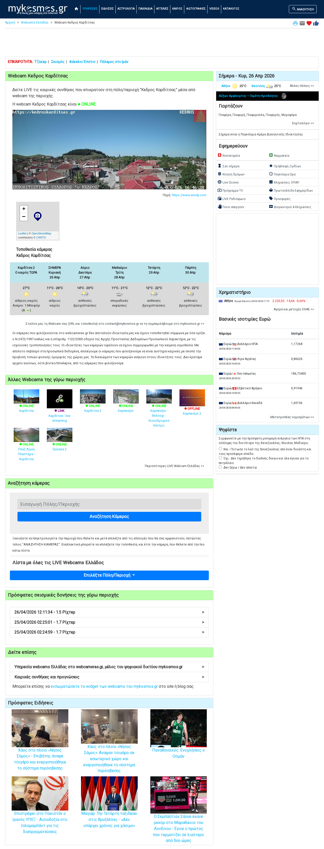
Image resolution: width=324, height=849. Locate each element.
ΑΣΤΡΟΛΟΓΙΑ (126, 8)
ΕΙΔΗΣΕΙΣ (107, 8)
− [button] (24, 217)
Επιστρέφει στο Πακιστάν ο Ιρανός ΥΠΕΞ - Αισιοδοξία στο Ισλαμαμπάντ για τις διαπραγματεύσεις (40, 812)
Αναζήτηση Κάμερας (109, 516)
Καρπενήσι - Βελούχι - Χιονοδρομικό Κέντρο (159, 410)
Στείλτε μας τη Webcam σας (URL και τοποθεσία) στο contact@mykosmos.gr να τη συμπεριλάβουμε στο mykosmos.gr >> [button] (115, 324)
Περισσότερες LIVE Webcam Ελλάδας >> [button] (174, 466)
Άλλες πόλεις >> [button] (302, 86)
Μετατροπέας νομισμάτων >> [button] (292, 417)
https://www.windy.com (189, 195)
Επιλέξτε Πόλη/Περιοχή (107, 575)
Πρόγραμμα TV (230, 190)
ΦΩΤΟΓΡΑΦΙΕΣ (196, 8)
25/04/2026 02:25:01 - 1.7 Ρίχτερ (109, 622)
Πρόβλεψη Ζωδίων (285, 166)
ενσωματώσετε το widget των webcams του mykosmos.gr (104, 686)
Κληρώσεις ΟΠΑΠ (284, 182)
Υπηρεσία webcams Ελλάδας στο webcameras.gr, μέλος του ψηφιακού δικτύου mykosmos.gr (109, 666)
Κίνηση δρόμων (231, 174)
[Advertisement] (162, 43)
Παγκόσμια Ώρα (282, 174)
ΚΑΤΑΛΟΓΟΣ (231, 8)
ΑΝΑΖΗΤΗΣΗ (303, 9)
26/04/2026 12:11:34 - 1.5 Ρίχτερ (109, 612)
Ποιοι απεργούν (230, 206)
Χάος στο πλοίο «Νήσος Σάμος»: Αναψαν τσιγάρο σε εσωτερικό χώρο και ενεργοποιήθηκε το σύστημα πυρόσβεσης (109, 748)
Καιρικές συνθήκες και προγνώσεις (109, 677)
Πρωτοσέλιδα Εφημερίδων (291, 190)
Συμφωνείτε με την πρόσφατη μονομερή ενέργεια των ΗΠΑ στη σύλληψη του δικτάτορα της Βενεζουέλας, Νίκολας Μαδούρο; (264, 441)
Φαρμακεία (279, 155)
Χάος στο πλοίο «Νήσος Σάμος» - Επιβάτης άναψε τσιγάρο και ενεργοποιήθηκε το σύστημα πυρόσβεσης (40, 748)
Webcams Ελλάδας (35, 22)
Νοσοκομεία (228, 155)
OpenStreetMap (41, 233)
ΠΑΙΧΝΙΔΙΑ (145, 8)
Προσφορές (280, 198)
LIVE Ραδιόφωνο (231, 198)
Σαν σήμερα (228, 166)
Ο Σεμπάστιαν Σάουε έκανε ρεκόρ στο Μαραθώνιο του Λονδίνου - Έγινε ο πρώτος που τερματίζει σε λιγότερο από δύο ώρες (178, 817)
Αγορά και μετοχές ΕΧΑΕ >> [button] (294, 309)
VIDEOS (214, 8)
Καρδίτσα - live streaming (59, 409)
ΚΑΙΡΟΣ (177, 8)
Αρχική (10, 22)
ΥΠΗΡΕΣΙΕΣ (89, 8)
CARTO (41, 237)
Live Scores (228, 182)
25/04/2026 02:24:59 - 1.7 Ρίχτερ (109, 632)
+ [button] (23, 209)
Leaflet (22, 233)
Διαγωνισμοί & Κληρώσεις (290, 206)
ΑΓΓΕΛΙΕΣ (162, 8)
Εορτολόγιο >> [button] (303, 123)
